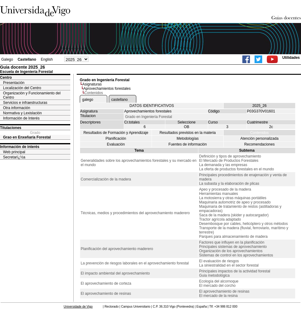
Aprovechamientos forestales (107, 88)
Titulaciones (10, 128)
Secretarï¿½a (14, 157)
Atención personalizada (259, 138)
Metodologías (188, 138)
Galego (7, 59)
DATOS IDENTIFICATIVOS (152, 106)
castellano (119, 99)
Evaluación (116, 144)
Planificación (115, 138)
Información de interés (19, 147)
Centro (6, 77)
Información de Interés (21, 118)
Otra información (16, 108)
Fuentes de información (187, 144)
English (47, 59)
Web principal (14, 152)
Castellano (27, 59)
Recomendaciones (259, 144)
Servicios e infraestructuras (25, 103)
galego (87, 99)
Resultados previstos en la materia (188, 133)
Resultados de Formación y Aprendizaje (115, 133)
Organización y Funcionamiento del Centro (32, 95)
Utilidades (291, 57)
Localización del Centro (22, 88)
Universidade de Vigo (78, 306)
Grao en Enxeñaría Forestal (27, 137)
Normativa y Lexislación (22, 113)
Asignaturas (91, 84)
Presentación (13, 83)
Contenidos (259, 133)
